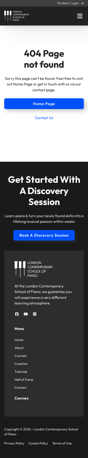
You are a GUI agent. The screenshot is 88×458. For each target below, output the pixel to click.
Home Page (44, 103)
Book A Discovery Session (44, 235)
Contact (21, 387)
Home (19, 340)
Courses (21, 356)
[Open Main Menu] (80, 16)
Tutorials (21, 372)
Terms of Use (62, 443)
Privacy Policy (14, 443)
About (19, 348)
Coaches (21, 364)
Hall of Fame (24, 379)
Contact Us (44, 117)
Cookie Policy (38, 443)
